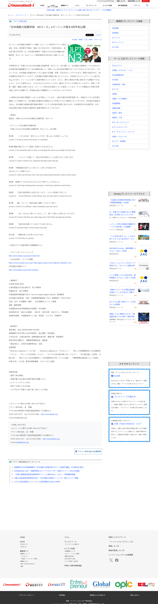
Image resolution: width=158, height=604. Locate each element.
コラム (77, 5)
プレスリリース (91, 5)
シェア (98, 35)
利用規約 (62, 595)
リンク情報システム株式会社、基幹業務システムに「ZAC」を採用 (122, 276)
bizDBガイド (24, 544)
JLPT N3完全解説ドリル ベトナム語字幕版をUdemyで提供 (37, 482)
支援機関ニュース (70, 551)
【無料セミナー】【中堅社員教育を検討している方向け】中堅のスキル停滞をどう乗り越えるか (122, 291)
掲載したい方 (121, 1)
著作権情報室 (122, 5)
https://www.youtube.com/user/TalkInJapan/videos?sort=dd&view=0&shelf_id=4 (40, 263)
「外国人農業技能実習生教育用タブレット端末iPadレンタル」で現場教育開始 (44, 474)
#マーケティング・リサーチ (123, 132)
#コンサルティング (119, 127)
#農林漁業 (116, 108)
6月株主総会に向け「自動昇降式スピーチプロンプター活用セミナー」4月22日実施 (46, 471)
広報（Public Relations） (27, 564)
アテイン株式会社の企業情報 (89, 451)
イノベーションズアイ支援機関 (121, 555)
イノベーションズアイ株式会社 (81, 601)
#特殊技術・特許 (119, 85)
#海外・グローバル (95, 39)
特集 (21, 566)
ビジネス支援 (107, 5)
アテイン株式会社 (20, 21)
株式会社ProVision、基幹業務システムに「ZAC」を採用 (122, 249)
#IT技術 (74, 39)
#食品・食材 (117, 113)
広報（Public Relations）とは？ (128, 424)
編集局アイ (65, 5)
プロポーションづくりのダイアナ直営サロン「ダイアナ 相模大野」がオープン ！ (122, 264)
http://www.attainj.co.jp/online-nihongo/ (24, 270)
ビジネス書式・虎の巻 (71, 561)
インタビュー (24, 556)
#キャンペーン (118, 42)
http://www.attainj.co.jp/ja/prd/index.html (24, 256)
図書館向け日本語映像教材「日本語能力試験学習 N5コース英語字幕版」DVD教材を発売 (48, 467)
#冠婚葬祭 (116, 103)
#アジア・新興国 (118, 141)
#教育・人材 (82, 39)
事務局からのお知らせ (97, 595)
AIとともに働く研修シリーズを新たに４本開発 (122, 303)
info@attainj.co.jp (22, 442)
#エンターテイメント (120, 122)
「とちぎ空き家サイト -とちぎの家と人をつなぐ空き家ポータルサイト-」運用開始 (122, 237)
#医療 (114, 94)
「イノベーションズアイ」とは (121, 542)
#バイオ (115, 89)
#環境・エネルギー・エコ (122, 70)
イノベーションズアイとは (106, 1)
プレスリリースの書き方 (125, 397)
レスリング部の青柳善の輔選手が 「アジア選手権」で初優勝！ (122, 225)
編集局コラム (24, 561)
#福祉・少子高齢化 (119, 99)
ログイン (145, 1)
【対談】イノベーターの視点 (29, 559)
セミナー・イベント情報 (72, 553)
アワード (137, 5)
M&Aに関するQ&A (70, 559)
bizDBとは (23, 547)
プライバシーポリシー (26, 595)
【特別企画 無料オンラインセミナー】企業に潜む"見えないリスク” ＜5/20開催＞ (79, 10)
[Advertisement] (55, 504)
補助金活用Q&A (69, 556)
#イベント (116, 38)
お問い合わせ (134, 595)
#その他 (115, 47)
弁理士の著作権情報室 (73, 566)
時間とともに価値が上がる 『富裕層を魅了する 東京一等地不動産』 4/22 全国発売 (122, 315)
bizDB (53, 5)
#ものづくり (117, 66)
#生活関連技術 (118, 75)
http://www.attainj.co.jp (49, 414)
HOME (42, 5)
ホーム (10, 15)
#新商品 (115, 33)
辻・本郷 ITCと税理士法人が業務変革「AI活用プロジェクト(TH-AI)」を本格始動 (122, 213)
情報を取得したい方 (134, 1)
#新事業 (115, 28)
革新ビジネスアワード (117, 537)
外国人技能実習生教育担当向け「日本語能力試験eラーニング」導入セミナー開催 (46, 478)
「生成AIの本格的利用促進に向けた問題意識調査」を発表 (122, 201)
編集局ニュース (25, 553)
